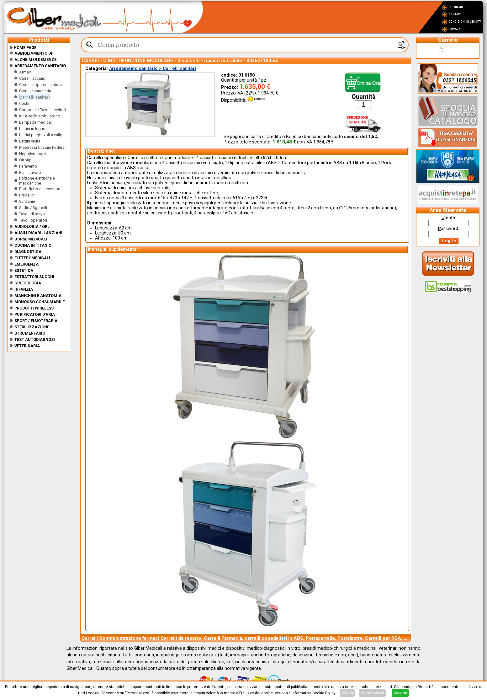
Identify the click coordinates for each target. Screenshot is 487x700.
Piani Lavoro (30, 172)
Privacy (454, 28)
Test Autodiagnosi (34, 339)
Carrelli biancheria (35, 91)
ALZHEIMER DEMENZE (35, 59)
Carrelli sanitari (34, 97)
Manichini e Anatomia (37, 295)
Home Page (22, 47)
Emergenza (26, 264)
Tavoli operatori (33, 220)
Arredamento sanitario (40, 65)
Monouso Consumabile (39, 301)
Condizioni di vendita (464, 21)
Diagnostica (27, 251)
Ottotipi (26, 160)
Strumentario (29, 333)
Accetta (400, 693)
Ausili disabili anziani (38, 232)
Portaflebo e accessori (39, 188)
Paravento (28, 166)
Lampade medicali (36, 122)
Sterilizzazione (31, 327)
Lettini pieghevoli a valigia (42, 134)
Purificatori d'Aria (34, 314)
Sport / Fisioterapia (35, 320)
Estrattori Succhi (34, 276)
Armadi (25, 72)
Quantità (364, 96)
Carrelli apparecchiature (40, 84)
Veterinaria (27, 345)
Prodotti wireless (34, 308)
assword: (448, 228)
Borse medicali (30, 239)
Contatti (455, 14)
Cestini (25, 103)
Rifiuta (347, 693)
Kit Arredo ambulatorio (39, 116)
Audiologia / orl (32, 226)
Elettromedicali (32, 258)
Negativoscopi (32, 153)
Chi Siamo (455, 7)
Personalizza (372, 693)
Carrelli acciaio (32, 78)
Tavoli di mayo (32, 214)
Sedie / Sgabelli (33, 207)
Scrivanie (27, 201)
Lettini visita (29, 141)
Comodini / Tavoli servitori (42, 109)
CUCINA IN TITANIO (32, 245)
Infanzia (23, 289)
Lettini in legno (32, 128)
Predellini (27, 195)
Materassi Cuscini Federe (42, 147)
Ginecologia (27, 283)
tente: (449, 217)
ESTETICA (23, 270)
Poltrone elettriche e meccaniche (37, 181)
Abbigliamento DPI (34, 53)
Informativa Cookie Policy (314, 693)
